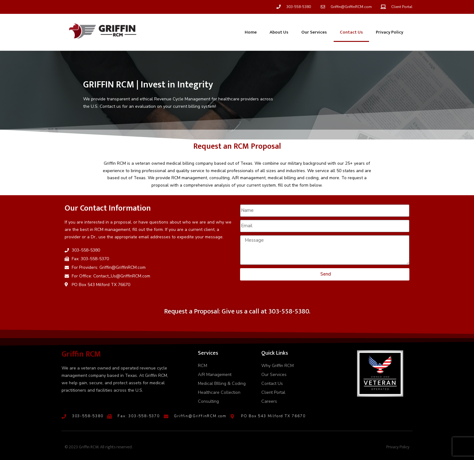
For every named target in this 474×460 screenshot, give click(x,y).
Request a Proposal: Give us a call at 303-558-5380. (237, 311)
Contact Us (351, 32)
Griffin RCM (81, 354)
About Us (279, 32)
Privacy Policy (389, 32)
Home (251, 32)
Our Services (314, 32)
